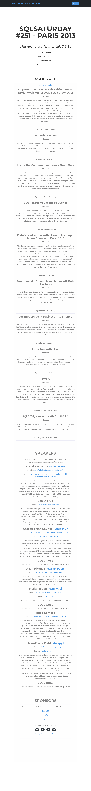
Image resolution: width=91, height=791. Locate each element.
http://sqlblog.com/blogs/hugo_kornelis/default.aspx (48, 616)
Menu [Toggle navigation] (75, 3)
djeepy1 (58, 643)
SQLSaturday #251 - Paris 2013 (30, 3)
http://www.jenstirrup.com (49, 505)
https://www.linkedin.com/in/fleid (49, 592)
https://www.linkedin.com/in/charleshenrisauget (49, 532)
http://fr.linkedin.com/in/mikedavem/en (49, 470)
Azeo (45, 719)
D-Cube (45, 715)
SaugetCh (61, 528)
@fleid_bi (55, 588)
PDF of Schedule (45, 85)
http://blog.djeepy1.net (48, 651)
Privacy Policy (40, 734)
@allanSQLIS (56, 568)
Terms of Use (51, 734)
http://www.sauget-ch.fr (49, 536)
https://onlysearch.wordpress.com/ (49, 572)
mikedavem (57, 466)
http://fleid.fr (49, 596)
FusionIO (45, 711)
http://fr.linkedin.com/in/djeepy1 (49, 647)
